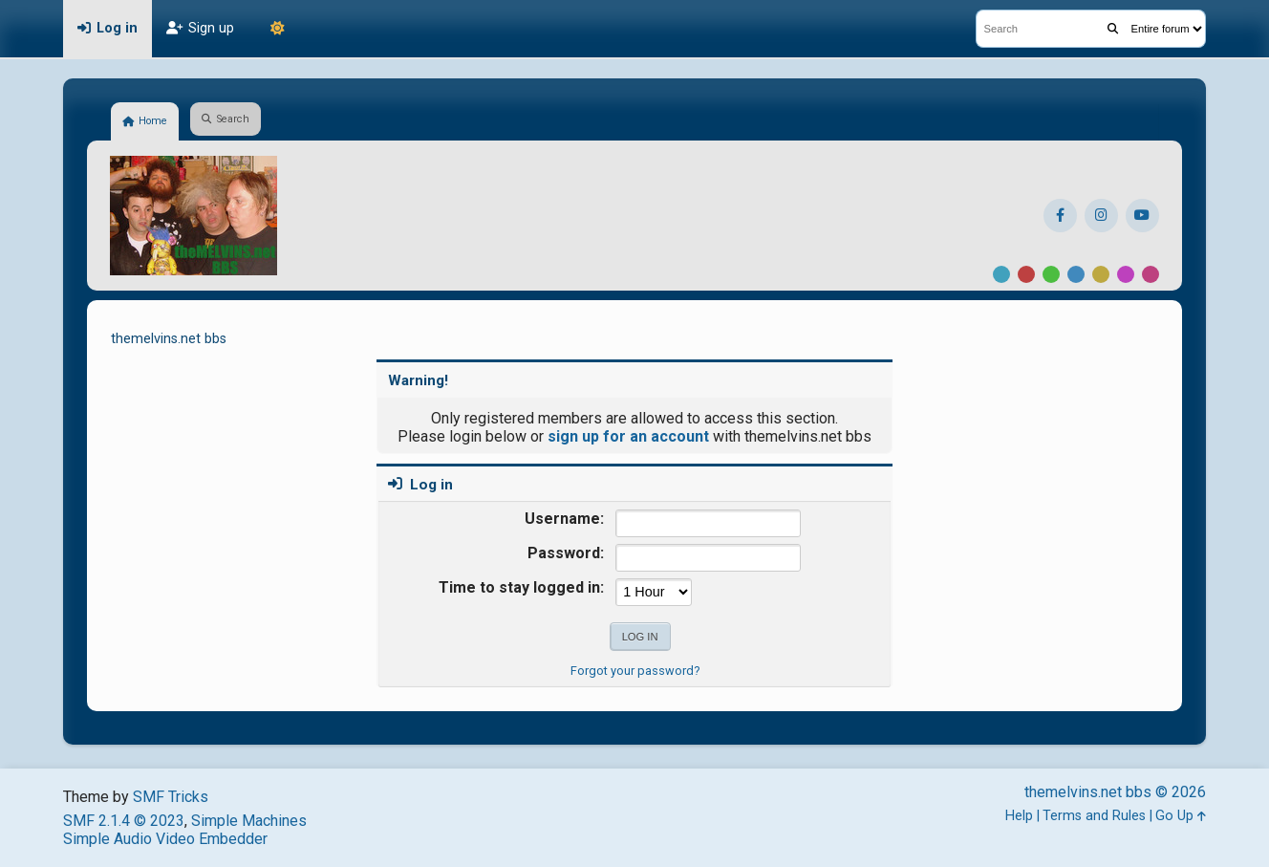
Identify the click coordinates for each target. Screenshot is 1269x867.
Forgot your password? (634, 670)
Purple (1125, 274)
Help (1019, 816)
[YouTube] (1142, 215)
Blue (1076, 274)
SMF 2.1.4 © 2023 (123, 821)
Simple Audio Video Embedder (165, 839)
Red (1026, 274)
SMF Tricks (170, 797)
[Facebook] (1060, 215)
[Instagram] (1101, 215)
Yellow (1100, 274)
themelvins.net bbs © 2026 (1115, 792)
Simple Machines (249, 821)
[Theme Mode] (277, 28)
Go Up (1180, 816)
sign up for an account (628, 436)
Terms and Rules (1094, 816)
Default (1001, 274)
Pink (1150, 274)
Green (1051, 274)
